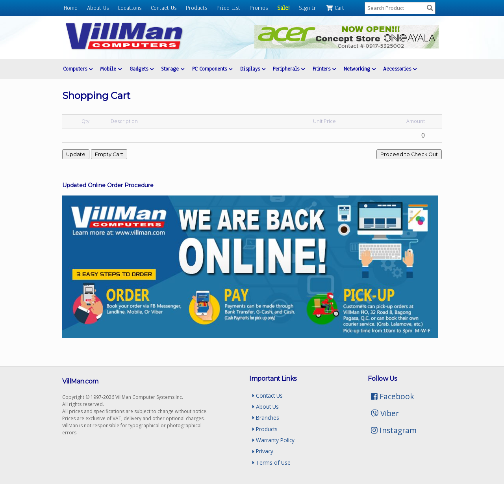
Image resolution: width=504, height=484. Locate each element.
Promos (259, 8)
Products (196, 8)
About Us (98, 8)
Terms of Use (271, 462)
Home (71, 8)
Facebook (392, 396)
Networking (360, 69)
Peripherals (289, 69)
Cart (335, 8)
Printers (324, 69)
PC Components (212, 69)
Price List (228, 8)
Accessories (400, 69)
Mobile (111, 69)
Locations (129, 8)
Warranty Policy (273, 440)
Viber (385, 413)
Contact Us (163, 8)
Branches (265, 417)
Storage (172, 69)
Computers (78, 69)
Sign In (308, 8)
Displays (252, 69)
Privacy (262, 451)
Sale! (283, 8)
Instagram (394, 430)
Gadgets (142, 69)
